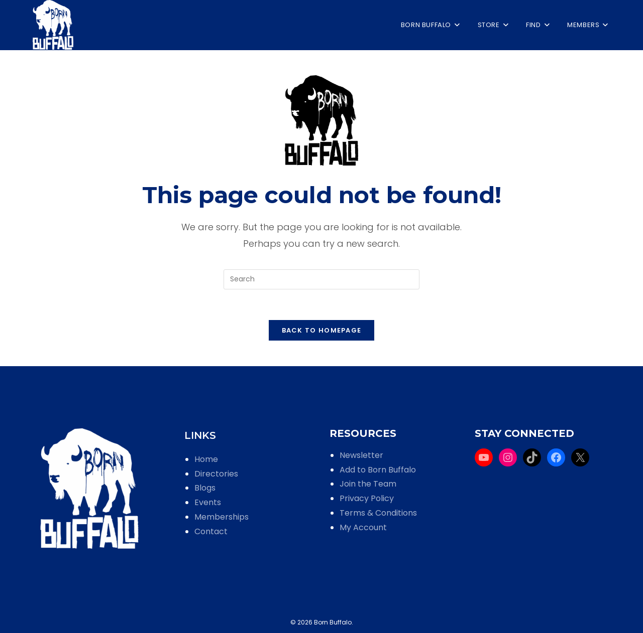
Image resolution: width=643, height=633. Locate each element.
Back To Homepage (322, 330)
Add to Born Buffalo (378, 470)
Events (207, 502)
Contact (211, 531)
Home (206, 459)
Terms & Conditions (378, 513)
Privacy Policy (367, 498)
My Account (363, 527)
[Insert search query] (321, 279)
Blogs (205, 488)
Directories (216, 474)
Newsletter (361, 455)
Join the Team (368, 484)
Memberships (221, 517)
